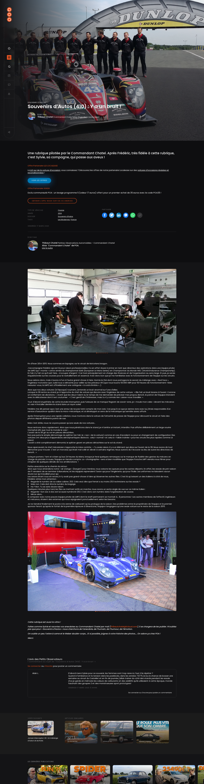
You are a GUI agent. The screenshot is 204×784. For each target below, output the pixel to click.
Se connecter (34, 666)
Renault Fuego (145, 741)
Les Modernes (64, 219)
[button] (30, 310)
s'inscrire (48, 666)
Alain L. (35, 673)
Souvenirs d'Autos (65, 216)
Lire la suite (47, 248)
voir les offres (39, 180)
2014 (60, 213)
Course (61, 210)
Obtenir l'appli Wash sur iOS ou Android (52, 201)
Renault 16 (107, 741)
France (74, 219)
